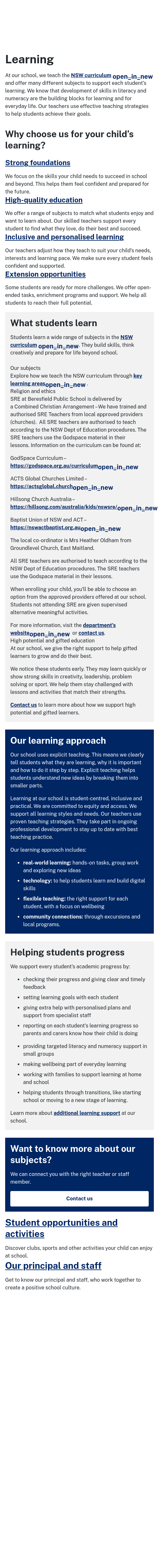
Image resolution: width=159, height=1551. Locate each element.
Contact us (23, 705)
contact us (91, 633)
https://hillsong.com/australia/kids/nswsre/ (84, 507)
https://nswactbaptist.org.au (65, 527)
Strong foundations (37, 162)
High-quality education (44, 200)
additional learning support (87, 1113)
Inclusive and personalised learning (64, 237)
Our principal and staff (53, 1265)
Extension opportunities (45, 274)
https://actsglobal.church (61, 486)
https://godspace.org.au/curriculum (74, 466)
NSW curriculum (112, 75)
